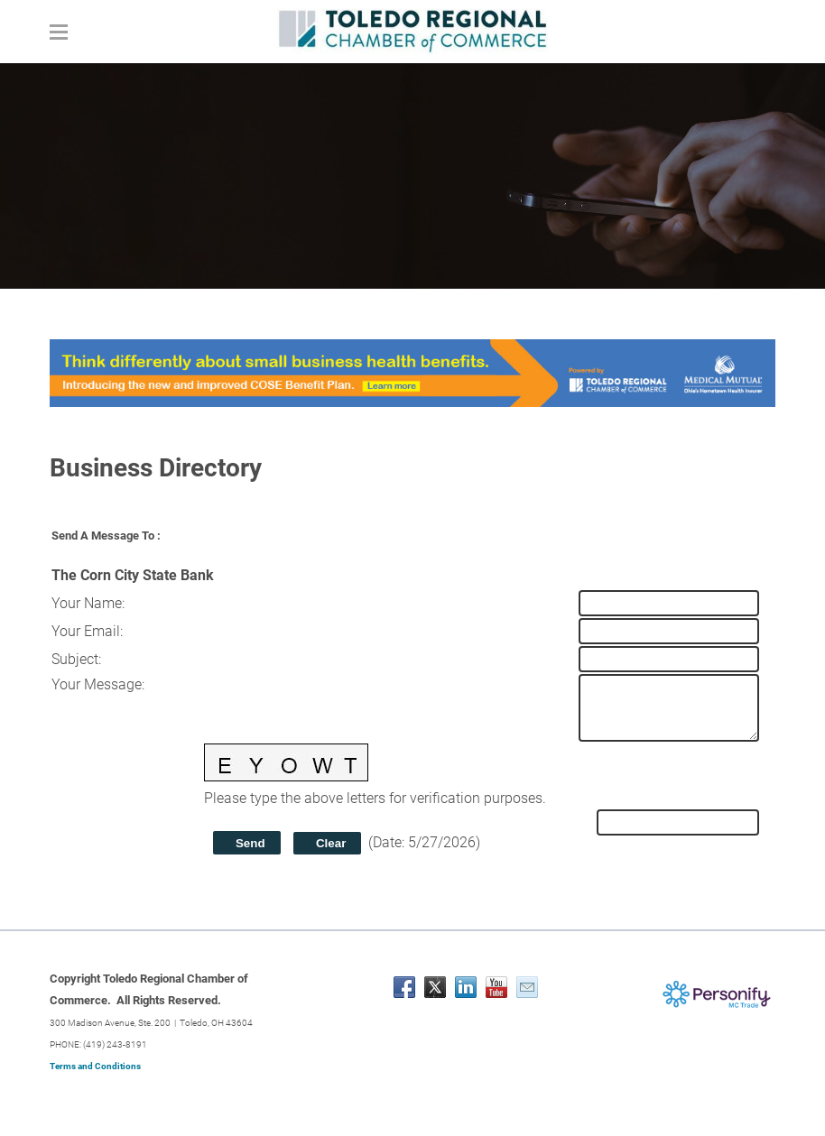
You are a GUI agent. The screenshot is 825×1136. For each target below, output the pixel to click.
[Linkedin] (466, 987)
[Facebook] (404, 987)
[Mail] (527, 987)
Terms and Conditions (95, 1066)
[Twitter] (435, 987)
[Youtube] (496, 987)
